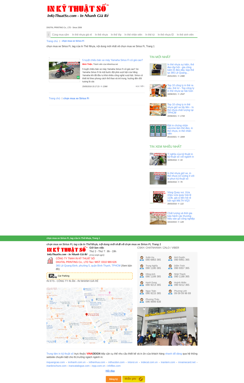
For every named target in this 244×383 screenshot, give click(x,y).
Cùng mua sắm (60, 34)
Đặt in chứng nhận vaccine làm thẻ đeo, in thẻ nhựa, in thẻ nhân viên (180, 129)
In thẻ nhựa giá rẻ (82, 34)
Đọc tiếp (140, 86)
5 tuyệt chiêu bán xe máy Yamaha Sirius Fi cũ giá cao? (112, 60)
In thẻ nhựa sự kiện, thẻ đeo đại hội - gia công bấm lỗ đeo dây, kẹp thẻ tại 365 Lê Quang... (180, 68)
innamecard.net (186, 362)
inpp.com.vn (98, 365)
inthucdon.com (116, 362)
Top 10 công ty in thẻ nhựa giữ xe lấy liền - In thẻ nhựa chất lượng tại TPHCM (180, 108)
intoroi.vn (133, 362)
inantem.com (168, 362)
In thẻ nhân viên (133, 34)
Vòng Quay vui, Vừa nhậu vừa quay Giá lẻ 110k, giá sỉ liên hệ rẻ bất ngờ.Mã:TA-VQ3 (179, 196)
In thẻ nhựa (101, 34)
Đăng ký (113, 379)
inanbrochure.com (56, 365)
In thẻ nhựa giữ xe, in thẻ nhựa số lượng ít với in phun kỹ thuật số (180, 176)
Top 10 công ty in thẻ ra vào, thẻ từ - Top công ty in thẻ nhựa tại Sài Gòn (180, 88)
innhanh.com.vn (77, 362)
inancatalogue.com (79, 365)
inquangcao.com (56, 362)
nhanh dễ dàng (173, 353)
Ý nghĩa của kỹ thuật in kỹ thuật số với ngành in (180, 155)
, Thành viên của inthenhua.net (100, 64)
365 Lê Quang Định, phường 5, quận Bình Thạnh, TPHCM (88, 265)
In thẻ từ (150, 34)
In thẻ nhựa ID (166, 34)
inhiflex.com (113, 365)
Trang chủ (52, 41)
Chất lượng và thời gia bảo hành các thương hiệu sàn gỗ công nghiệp (181, 216)
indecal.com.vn (149, 362)
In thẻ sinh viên (185, 34)
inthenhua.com (97, 362)
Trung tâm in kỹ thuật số (60, 353)
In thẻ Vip (116, 34)
